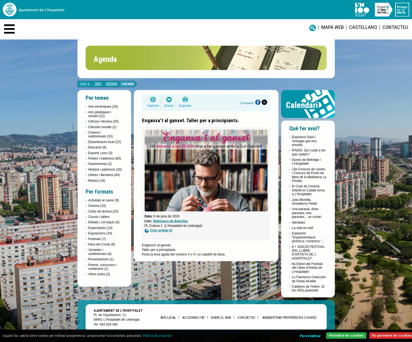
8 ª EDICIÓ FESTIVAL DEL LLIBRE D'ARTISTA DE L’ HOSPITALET (308, 252)
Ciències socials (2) (102, 127)
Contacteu (395, 27)
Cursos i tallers (99, 217)
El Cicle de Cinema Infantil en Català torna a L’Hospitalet (308, 190)
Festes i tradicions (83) (104, 158)
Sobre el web (221, 318)
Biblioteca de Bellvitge (170, 221)
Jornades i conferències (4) (100, 251)
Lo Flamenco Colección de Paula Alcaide (309, 279)
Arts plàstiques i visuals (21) (99, 114)
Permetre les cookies (346, 335)
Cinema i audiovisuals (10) (100, 134)
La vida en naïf (302, 228)
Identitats (298, 222)
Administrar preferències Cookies (289, 318)
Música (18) (96, 180)
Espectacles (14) (100, 228)
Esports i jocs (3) (100, 153)
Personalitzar (310, 336)
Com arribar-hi (159, 230)
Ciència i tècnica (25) (103, 121)
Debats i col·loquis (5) (103, 222)
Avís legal (168, 318)
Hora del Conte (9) (101, 244)
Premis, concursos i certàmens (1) (102, 267)
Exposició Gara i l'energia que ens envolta (304, 141)
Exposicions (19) (100, 233)
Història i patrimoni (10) (105, 169)
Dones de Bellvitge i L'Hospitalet (306, 161)
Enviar (169, 106)
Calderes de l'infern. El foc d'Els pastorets (308, 288)
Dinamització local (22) (104, 142)
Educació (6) (97, 147)
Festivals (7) (97, 239)
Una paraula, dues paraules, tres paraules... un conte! (307, 213)
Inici (98, 84)
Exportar (185, 106)
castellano (363, 27)
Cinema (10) (97, 206)
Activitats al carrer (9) (103, 200)
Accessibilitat (193, 318)
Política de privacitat (157, 336)
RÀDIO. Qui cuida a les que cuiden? (309, 152)
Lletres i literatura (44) (104, 175)
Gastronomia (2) (100, 164)
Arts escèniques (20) (103, 106)
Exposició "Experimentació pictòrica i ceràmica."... (308, 237)
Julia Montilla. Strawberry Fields (304, 201)
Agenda (111, 84)
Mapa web (332, 27)
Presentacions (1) (101, 259)
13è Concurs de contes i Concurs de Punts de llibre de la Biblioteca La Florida (309, 175)
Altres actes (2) (99, 274)
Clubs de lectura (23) (103, 211)
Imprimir (153, 106)
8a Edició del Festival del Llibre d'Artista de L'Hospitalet (307, 268)
